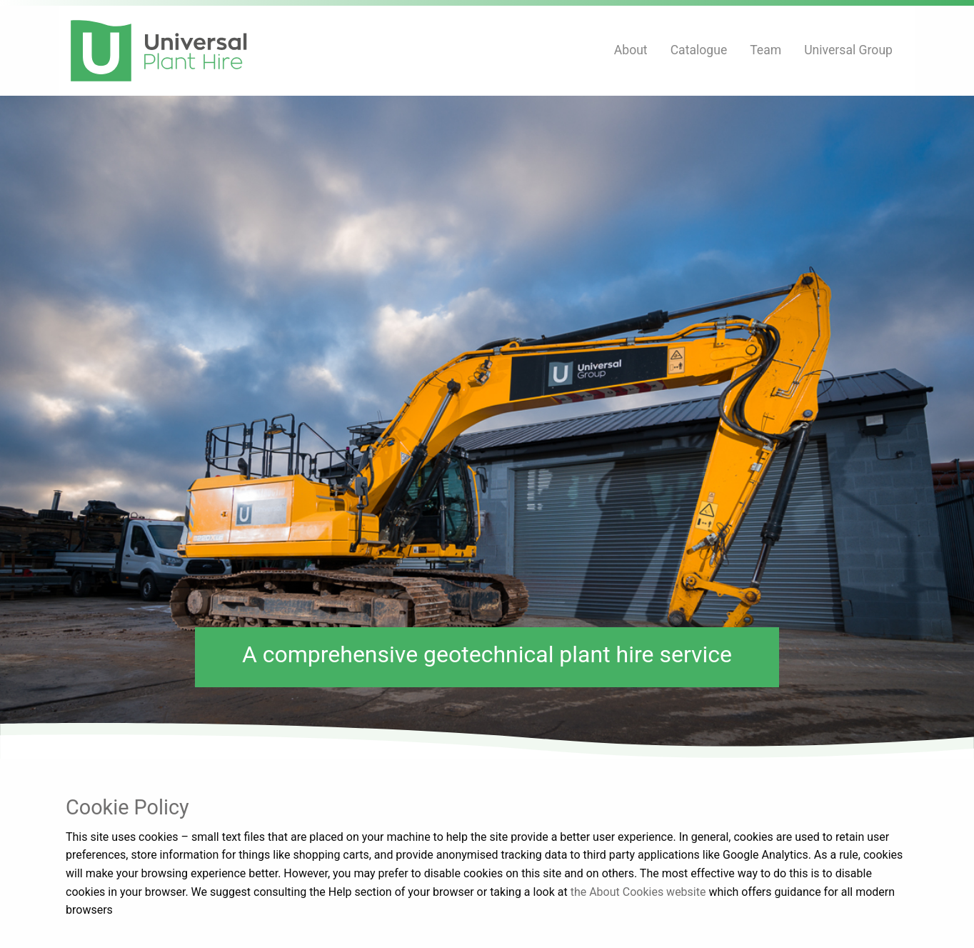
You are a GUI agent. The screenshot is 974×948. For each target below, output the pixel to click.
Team (765, 50)
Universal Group (848, 50)
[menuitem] (631, 51)
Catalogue (699, 50)
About (631, 50)
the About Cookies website (638, 892)
